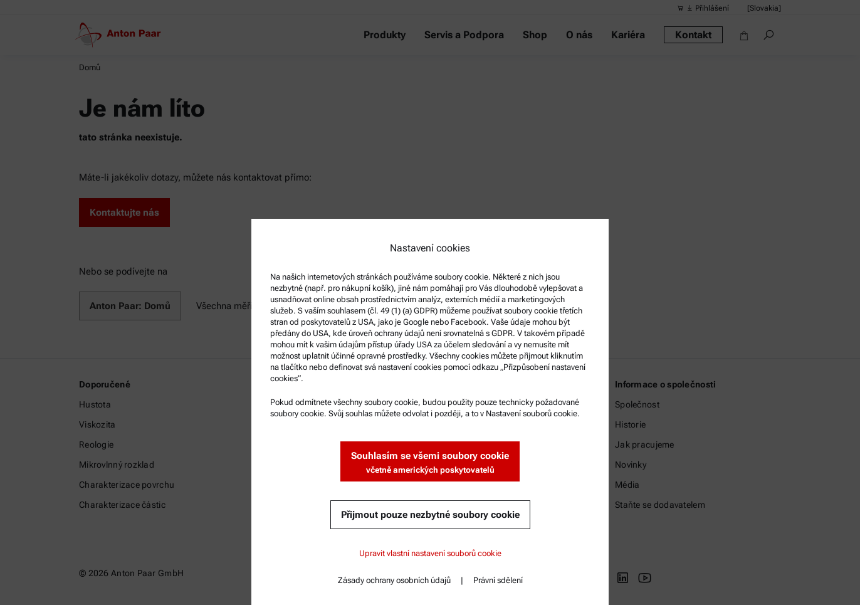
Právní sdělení (498, 580)
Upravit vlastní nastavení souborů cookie (430, 553)
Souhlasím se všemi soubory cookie (430, 463)
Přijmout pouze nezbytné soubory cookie (430, 514)
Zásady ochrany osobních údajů (394, 580)
